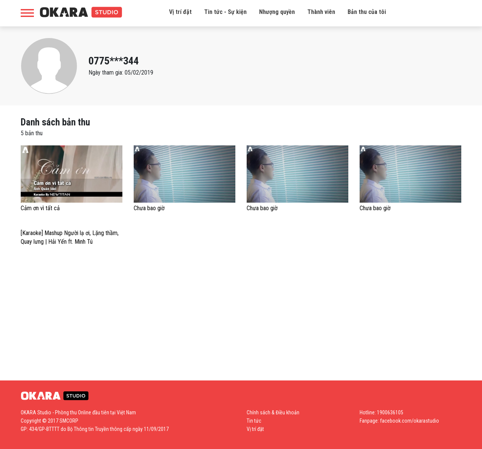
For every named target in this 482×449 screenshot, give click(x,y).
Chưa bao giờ (149, 208)
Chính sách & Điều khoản (273, 412)
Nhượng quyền (277, 11)
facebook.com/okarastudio (409, 421)
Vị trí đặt (180, 11)
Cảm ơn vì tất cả (40, 208)
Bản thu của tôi (367, 11)
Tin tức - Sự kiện (225, 11)
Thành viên (321, 11)
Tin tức (254, 421)
